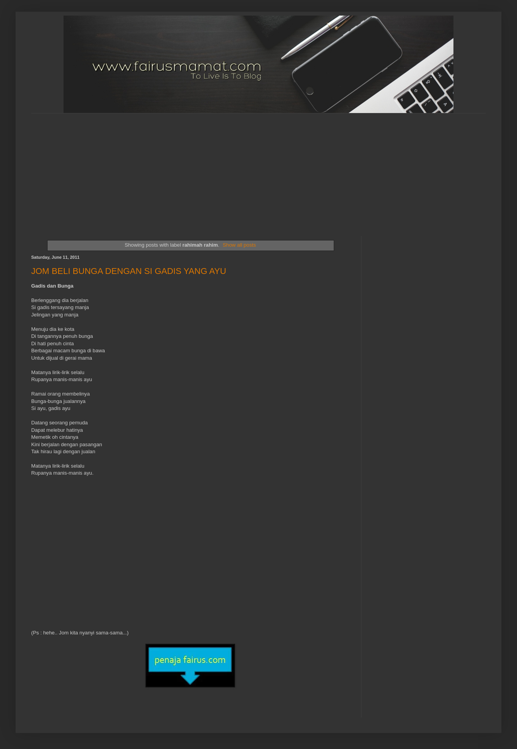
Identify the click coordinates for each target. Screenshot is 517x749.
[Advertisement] (189, 168)
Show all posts (239, 245)
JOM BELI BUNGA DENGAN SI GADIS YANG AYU (128, 271)
